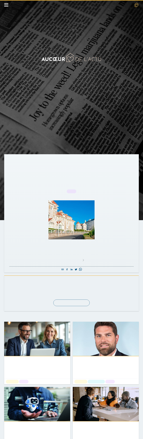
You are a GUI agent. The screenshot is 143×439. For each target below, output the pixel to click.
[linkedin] (71, 269)
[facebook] (67, 269)
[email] (62, 269)
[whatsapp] (80, 269)
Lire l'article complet (71, 260)
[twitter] (76, 269)
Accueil (13, 160)
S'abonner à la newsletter (71, 303)
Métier (42, 160)
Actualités (28, 160)
